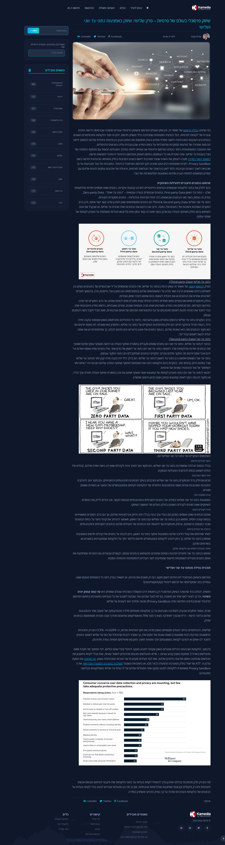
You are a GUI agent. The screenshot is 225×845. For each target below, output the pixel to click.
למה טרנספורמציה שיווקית (130, 827)
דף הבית (91, 819)
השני (186, 286)
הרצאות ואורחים (88, 834)
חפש (28, 30)
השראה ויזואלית (102, 8)
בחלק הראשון (185, 130)
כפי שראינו (85, 659)
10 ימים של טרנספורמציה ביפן (129, 837)
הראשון (195, 286)
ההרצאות (84, 8)
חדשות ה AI (68, 8)
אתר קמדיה (58, 829)
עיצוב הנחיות (136, 822)
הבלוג (118, 8)
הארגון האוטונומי (134, 832)
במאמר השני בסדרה (194, 159)
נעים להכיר (131, 8)
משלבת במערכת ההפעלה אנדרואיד (98, 664)
